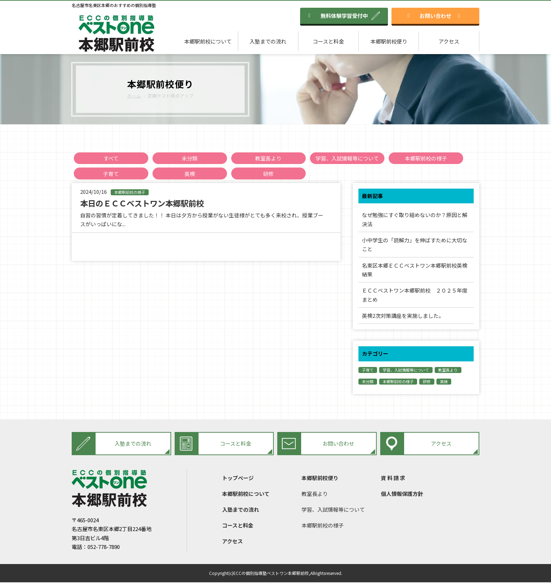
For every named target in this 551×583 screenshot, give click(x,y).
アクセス (449, 41)
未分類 (189, 158)
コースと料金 (328, 41)
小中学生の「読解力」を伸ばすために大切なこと (414, 245)
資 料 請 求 (393, 478)
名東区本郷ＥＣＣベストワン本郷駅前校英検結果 (414, 270)
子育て (111, 173)
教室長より (268, 158)
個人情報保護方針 (402, 494)
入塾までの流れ (267, 41)
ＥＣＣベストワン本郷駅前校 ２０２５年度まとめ (414, 295)
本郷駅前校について (208, 41)
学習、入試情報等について (347, 158)
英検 (189, 173)
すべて (110, 158)
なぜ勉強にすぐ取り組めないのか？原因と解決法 (414, 219)
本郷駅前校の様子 (426, 158)
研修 (268, 173)
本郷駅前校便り (388, 41)
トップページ (238, 478)
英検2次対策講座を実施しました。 (403, 316)
